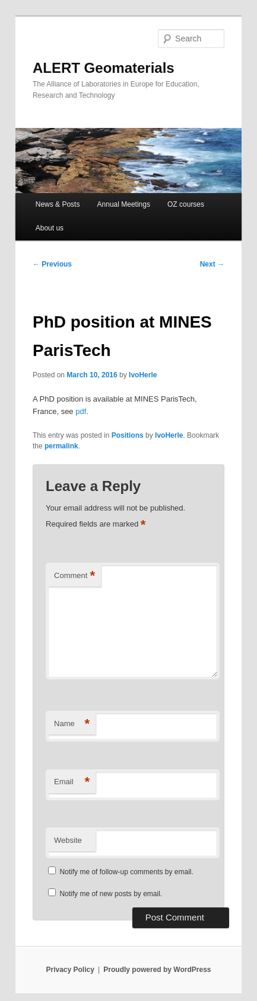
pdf (80, 411)
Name (72, 724)
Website (68, 840)
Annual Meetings (123, 204)
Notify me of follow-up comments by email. (126, 872)
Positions (128, 435)
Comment (74, 576)
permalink (61, 446)
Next (212, 264)
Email (72, 782)
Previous (52, 264)
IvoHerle (143, 375)
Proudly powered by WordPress (157, 969)
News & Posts (58, 204)
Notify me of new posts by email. (110, 894)
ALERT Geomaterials (103, 68)
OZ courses (185, 204)
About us (50, 228)
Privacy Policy (70, 969)
